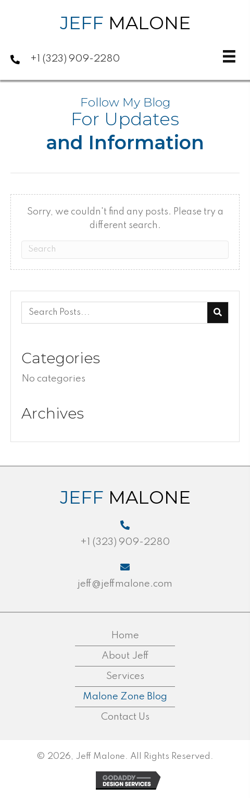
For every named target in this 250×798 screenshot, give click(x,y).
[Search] (125, 250)
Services (125, 676)
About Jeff (125, 656)
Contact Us (125, 717)
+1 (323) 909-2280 (75, 59)
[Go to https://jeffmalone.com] (59, 25)
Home (125, 635)
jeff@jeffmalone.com (125, 584)
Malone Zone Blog (125, 696)
